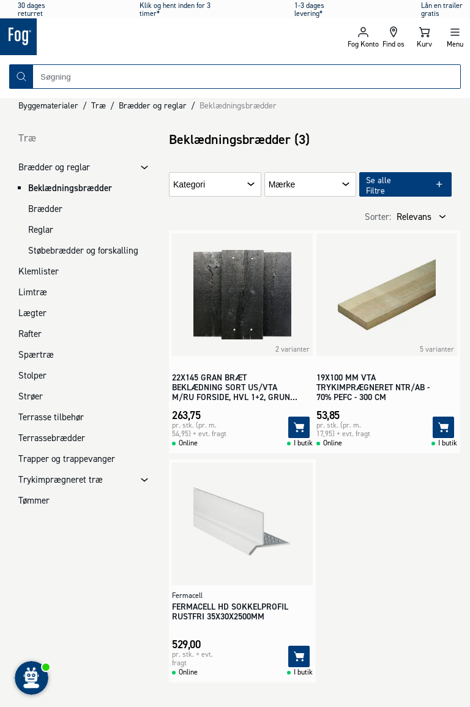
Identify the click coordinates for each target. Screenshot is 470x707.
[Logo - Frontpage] (117, 36)
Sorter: (378, 216)
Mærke (282, 184)
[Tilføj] (299, 427)
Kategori (189, 184)
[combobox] (246, 76)
